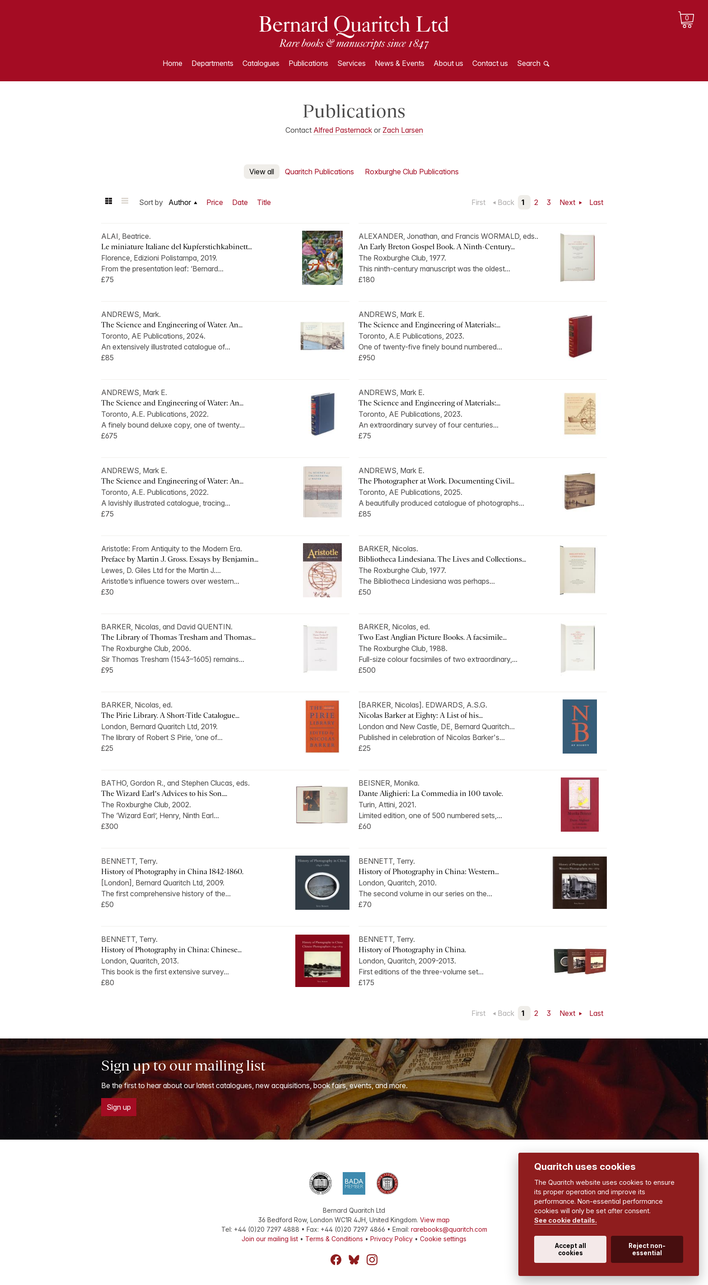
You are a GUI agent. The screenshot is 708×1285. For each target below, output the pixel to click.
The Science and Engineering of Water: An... (172, 403)
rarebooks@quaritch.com (449, 1229)
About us (448, 63)
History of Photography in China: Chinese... (171, 949)
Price (214, 202)
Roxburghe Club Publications (412, 171)
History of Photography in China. (412, 949)
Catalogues (260, 63)
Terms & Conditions (334, 1239)
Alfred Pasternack (342, 130)
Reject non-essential (647, 1249)
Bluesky (354, 1259)
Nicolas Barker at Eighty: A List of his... (421, 715)
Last (596, 202)
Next (568, 202)
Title (264, 202)
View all (261, 171)
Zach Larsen (402, 130)
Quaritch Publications (319, 171)
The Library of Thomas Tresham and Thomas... (178, 637)
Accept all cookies (570, 1249)
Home (172, 63)
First (478, 202)
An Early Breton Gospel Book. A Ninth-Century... (437, 246)
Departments (212, 63)
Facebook (336, 1259)
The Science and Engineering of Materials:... (429, 325)
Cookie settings (443, 1239)
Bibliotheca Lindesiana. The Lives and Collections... (442, 559)
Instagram (372, 1259)
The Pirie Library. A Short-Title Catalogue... (170, 715)
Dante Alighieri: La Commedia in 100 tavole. (431, 793)
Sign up (119, 1107)
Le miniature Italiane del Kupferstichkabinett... (176, 246)
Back (506, 202)
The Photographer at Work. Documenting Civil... (436, 481)
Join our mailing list (270, 1239)
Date (240, 202)
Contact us (490, 63)
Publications (308, 63)
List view (124, 202)
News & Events (399, 63)
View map (435, 1220)
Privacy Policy (391, 1239)
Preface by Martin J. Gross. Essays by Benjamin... (179, 559)
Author (179, 202)
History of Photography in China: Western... (429, 871)
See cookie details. (565, 1220)
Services (351, 63)
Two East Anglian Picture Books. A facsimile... (433, 637)
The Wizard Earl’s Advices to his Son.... (164, 793)
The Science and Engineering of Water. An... (171, 325)
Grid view (108, 202)
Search (528, 63)
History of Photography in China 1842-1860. (172, 871)
